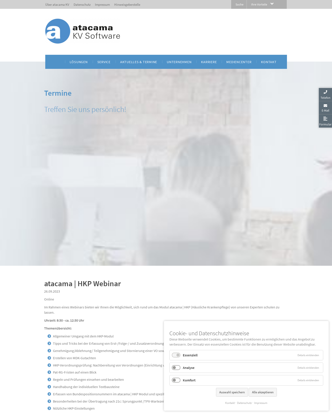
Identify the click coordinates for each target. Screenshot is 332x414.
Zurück (49, 364)
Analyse (188, 367)
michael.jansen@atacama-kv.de (67, 305)
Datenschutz (244, 403)
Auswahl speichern (232, 392)
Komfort (189, 380)
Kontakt (230, 403)
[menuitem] (58, 61)
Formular (325, 124)
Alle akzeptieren (263, 392)
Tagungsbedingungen (69, 329)
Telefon (325, 98)
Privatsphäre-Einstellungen (60, 412)
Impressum (260, 403)
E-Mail (325, 110)
